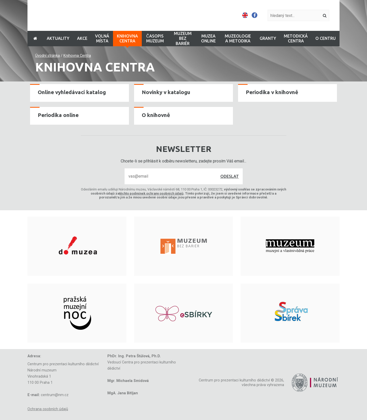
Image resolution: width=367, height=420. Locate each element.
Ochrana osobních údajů (47, 409)
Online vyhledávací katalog (72, 92)
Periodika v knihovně (272, 92)
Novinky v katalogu (166, 92)
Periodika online (58, 115)
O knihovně (156, 115)
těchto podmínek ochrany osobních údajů (151, 193)
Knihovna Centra (77, 55)
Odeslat (229, 176)
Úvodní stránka (47, 55)
